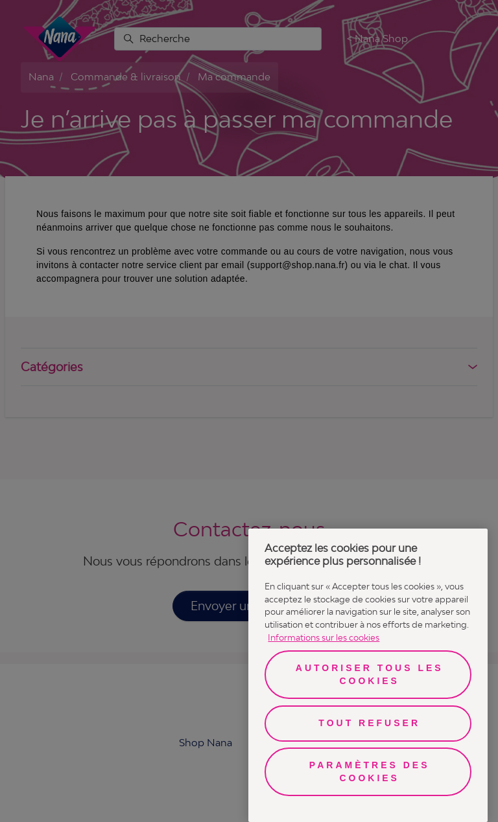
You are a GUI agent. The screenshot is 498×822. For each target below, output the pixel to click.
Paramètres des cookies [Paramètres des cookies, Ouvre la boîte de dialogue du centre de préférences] (369, 771)
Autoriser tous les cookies (370, 674)
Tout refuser (369, 723)
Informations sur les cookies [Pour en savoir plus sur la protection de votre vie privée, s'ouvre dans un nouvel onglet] (323, 637)
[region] (368, 675)
